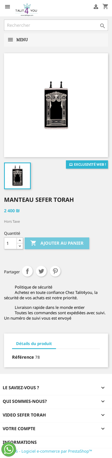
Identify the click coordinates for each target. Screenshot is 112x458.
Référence (23, 357)
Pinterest (55, 271)
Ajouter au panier (57, 243)
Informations (20, 442)
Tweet (41, 271)
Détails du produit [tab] (34, 343)
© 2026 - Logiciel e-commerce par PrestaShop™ (48, 451)
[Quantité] (10, 243)
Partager (27, 271)
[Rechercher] (56, 25)
